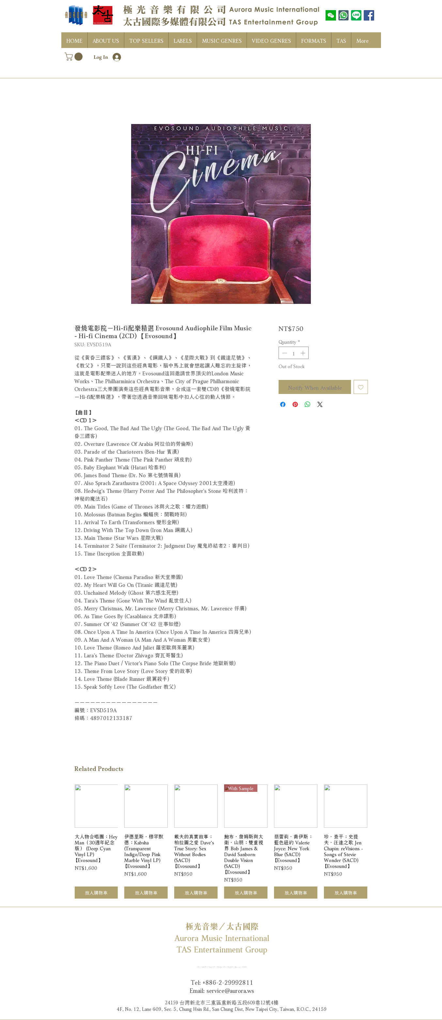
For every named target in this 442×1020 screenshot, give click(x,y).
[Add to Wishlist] (361, 387)
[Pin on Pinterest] (295, 404)
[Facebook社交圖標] (369, 15)
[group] (221, 841)
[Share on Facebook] (283, 404)
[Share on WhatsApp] (308, 404)
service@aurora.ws (230, 990)
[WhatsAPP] (343, 15)
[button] (74, 57)
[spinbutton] (293, 353)
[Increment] (303, 353)
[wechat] (331, 15)
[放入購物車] (96, 893)
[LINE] (356, 15)
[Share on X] (320, 404)
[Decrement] (284, 353)
